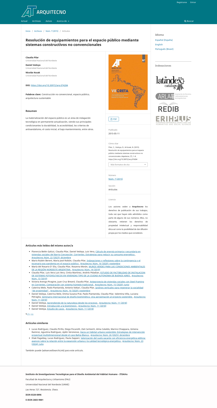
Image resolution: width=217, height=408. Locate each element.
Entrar (193, 2)
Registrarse (182, 2)
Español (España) (164, 40)
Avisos (49, 21)
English (159, 44)
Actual (24, 21)
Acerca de (62, 21)
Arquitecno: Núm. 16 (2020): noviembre (100, 263)
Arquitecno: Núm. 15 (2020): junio (112, 284)
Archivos (36, 21)
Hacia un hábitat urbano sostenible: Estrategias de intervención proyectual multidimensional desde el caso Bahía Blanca (88, 333)
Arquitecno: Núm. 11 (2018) (113, 302)
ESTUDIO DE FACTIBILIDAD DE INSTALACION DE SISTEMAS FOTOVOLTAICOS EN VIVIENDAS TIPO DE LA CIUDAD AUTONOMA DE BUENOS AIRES (88, 274)
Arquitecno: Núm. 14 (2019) (86, 269)
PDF (115, 119)
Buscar (189, 21)
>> (32, 314)
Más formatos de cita (120, 164)
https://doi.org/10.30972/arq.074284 (49, 85)
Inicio (28, 31)
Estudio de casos (56, 308)
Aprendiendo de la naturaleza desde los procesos (72, 302)
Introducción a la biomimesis (62, 305)
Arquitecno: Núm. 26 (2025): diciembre (110, 335)
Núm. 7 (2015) (52, 31)
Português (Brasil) (164, 49)
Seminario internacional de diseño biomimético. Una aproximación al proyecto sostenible (87, 296)
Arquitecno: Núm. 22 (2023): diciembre (51, 257)
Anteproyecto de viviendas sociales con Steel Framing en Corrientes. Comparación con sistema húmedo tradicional (88, 283)
